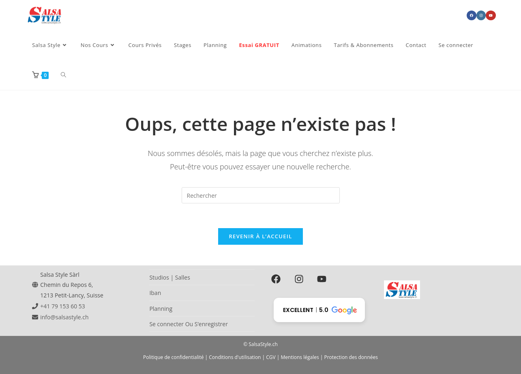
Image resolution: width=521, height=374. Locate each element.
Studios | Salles (169, 277)
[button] (319, 310)
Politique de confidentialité (173, 357)
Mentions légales (300, 357)
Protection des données (351, 357)
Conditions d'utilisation (235, 357)
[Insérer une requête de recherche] (261, 195)
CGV (270, 357)
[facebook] (277, 278)
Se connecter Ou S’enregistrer (188, 324)
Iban (155, 293)
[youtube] (323, 278)
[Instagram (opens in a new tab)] (481, 15)
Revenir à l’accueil (260, 236)
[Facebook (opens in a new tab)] (471, 15)
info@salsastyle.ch (64, 317)
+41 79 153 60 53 (62, 306)
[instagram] (300, 278)
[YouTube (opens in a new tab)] (491, 15)
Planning (160, 308)
